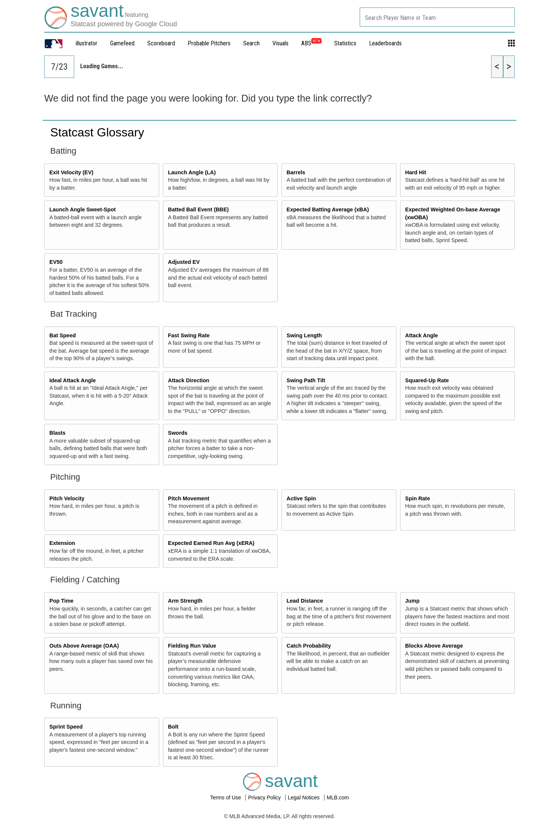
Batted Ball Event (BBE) (198, 209)
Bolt (173, 727)
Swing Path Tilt (306, 380)
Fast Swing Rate (188, 335)
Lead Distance (305, 601)
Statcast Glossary (97, 132)
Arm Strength (185, 601)
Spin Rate (417, 498)
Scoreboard (161, 43)
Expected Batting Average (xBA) (328, 209)
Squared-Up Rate (427, 380)
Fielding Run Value (192, 646)
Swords (177, 433)
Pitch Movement (188, 498)
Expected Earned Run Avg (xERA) (211, 543)
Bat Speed (62, 335)
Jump (412, 601)
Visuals (280, 43)
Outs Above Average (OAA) (84, 646)
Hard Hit (415, 172)
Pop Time (61, 601)
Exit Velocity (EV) (71, 172)
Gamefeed (122, 43)
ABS (311, 43)
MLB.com (338, 798)
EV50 (56, 262)
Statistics (345, 43)
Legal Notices (304, 798)
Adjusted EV (184, 262)
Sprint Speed (66, 727)
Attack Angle (421, 335)
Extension (62, 543)
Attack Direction (188, 380)
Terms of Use (226, 798)
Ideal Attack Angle (72, 380)
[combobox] (437, 17)
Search (251, 43)
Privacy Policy (265, 798)
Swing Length (304, 335)
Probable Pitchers (209, 43)
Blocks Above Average (434, 646)
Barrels (296, 172)
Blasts (57, 433)
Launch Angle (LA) (191, 172)
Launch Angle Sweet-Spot (82, 209)
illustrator (86, 43)
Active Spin (301, 498)
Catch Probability (309, 646)
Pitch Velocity (67, 498)
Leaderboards (385, 43)
